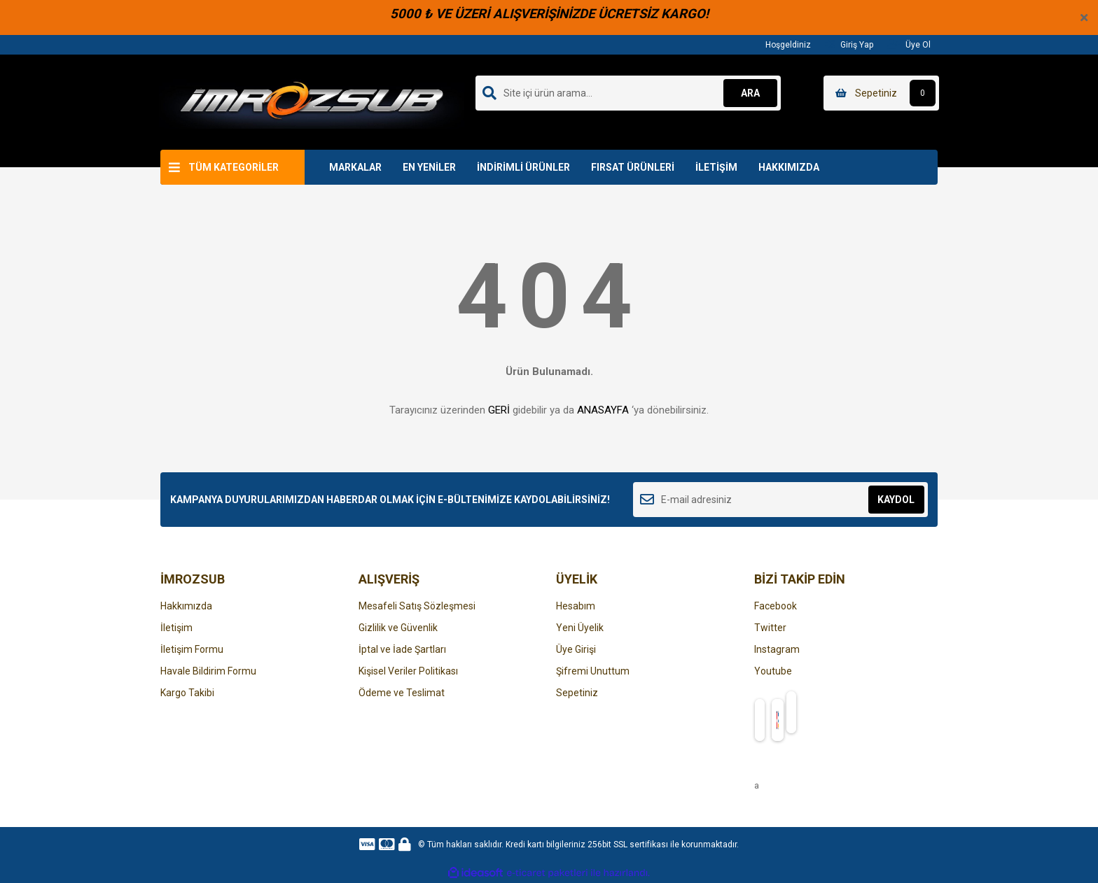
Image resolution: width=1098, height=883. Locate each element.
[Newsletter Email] (780, 499)
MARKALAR (355, 167)
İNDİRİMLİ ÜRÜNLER (523, 167)
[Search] (628, 93)
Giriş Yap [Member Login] (849, 44)
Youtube (773, 671)
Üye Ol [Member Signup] (909, 44)
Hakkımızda (186, 606)
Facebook (775, 606)
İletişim (176, 627)
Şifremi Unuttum (593, 671)
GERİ (499, 410)
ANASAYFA (603, 410)
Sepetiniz (577, 692)
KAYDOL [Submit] (896, 499)
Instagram (777, 649)
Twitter (770, 627)
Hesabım (575, 606)
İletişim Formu (191, 649)
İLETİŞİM (716, 167)
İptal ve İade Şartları (402, 649)
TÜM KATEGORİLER (233, 167)
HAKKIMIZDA (788, 167)
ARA (749, 93)
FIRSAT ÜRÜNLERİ (632, 167)
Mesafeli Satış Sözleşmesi (417, 606)
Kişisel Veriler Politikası (408, 671)
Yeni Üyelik (580, 627)
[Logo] (311, 101)
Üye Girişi (576, 649)
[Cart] (881, 93)
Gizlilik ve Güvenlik (398, 627)
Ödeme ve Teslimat (402, 692)
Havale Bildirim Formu (208, 671)
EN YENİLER (429, 167)
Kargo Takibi (187, 692)
